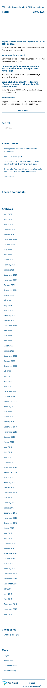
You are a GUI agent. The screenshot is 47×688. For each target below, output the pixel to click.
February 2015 (9, 568)
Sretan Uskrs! (8, 97)
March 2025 (8, 259)
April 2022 (8, 381)
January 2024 (9, 320)
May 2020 (8, 411)
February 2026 (9, 229)
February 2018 (9, 482)
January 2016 (9, 548)
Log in (6, 655)
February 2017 (9, 503)
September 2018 (10, 472)
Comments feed (10, 665)
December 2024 (10, 275)
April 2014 (8, 599)
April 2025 (8, 254)
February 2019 (9, 462)
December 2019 (10, 427)
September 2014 (10, 584)
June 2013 (8, 614)
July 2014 (7, 589)
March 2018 (8, 477)
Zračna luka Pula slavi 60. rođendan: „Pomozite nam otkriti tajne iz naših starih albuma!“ (20, 84)
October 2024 (9, 285)
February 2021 (9, 406)
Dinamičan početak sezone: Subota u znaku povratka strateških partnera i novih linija (20, 68)
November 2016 (10, 518)
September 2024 (10, 290)
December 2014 (10, 573)
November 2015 (10, 553)
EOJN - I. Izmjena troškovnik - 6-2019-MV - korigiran (23, 7)
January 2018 (9, 487)
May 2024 (8, 305)
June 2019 (8, 447)
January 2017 (9, 508)
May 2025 (8, 249)
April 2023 (8, 341)
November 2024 (10, 280)
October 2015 (9, 558)
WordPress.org (10, 670)
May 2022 (8, 376)
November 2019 (10, 432)
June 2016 (8, 533)
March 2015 (8, 563)
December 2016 (10, 513)
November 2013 (10, 609)
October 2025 (9, 244)
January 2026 (9, 234)
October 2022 (9, 361)
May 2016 (8, 538)
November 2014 (10, 578)
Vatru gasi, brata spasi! (14, 55)
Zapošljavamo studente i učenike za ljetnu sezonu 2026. (23, 42)
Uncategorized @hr (11, 635)
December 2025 (10, 239)
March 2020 (8, 416)
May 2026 (8, 214)
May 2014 (8, 594)
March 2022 (8, 386)
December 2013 (10, 604)
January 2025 (9, 270)
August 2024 (9, 295)
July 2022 (7, 371)
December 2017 (10, 492)
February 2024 (9, 315)
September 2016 (10, 523)
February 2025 (9, 265)
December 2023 (10, 325)
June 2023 (8, 330)
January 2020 (9, 422)
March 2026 (8, 224)
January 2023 (9, 351)
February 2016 (9, 543)
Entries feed (8, 660)
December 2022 (10, 356)
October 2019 (9, 437)
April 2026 (8, 219)
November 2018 (10, 467)
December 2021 (10, 391)
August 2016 (9, 528)
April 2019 (8, 452)
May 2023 (8, 335)
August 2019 (9, 442)
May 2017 (8, 497)
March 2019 (8, 457)
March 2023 (8, 346)
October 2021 (9, 396)
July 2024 (7, 300)
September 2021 (10, 401)
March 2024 (8, 310)
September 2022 (10, 366)
